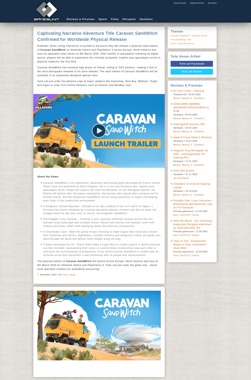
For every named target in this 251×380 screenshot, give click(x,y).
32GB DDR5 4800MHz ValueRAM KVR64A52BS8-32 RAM (191, 107)
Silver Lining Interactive (182, 44)
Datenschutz (197, 3)
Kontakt (212, 3)
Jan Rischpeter (181, 178)
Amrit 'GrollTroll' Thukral (186, 215)
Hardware (146, 19)
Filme (115, 19)
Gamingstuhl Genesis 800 (189, 124)
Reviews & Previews (81, 19)
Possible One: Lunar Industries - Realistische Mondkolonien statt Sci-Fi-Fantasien (193, 204)
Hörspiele (129, 19)
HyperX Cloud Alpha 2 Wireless (192, 137)
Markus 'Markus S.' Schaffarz (188, 98)
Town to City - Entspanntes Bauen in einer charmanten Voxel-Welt (189, 244)
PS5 (189, 40)
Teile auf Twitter (191, 71)
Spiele (102, 19)
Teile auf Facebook (191, 63)
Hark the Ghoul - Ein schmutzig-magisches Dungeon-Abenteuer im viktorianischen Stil (193, 224)
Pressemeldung (178, 40)
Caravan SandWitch (180, 36)
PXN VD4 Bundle (183, 170)
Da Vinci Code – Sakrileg (188, 91)
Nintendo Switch (199, 36)
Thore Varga (69, 275)
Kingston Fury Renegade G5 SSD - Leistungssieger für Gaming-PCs (190, 154)
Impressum (180, 3)
